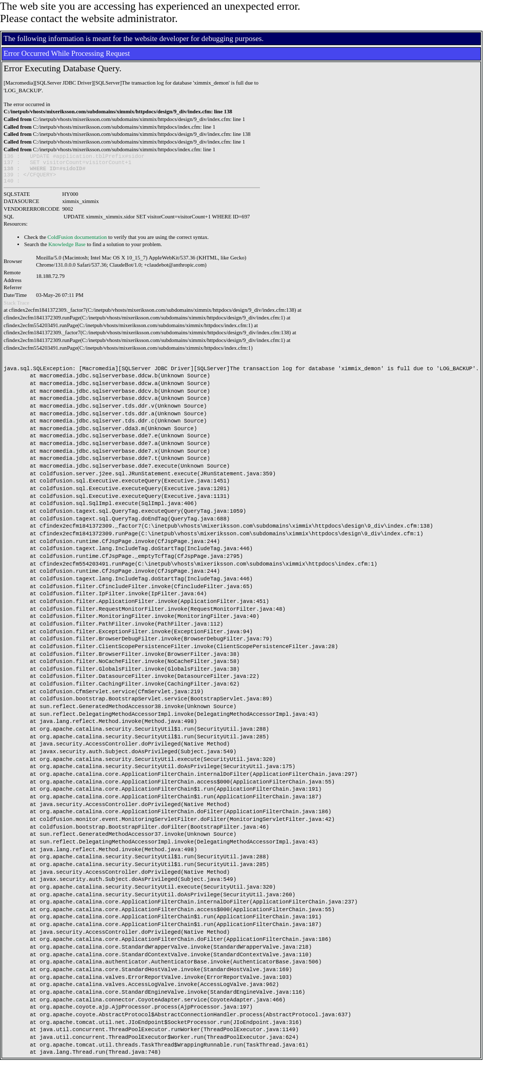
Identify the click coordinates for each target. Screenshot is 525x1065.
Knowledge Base (67, 249)
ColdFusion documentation (77, 242)
